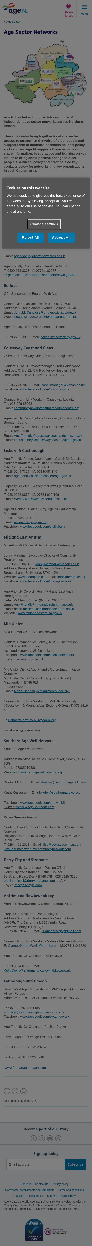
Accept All (61, 237)
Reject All (30, 237)
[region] (46, 213)
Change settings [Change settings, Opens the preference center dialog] (44, 224)
